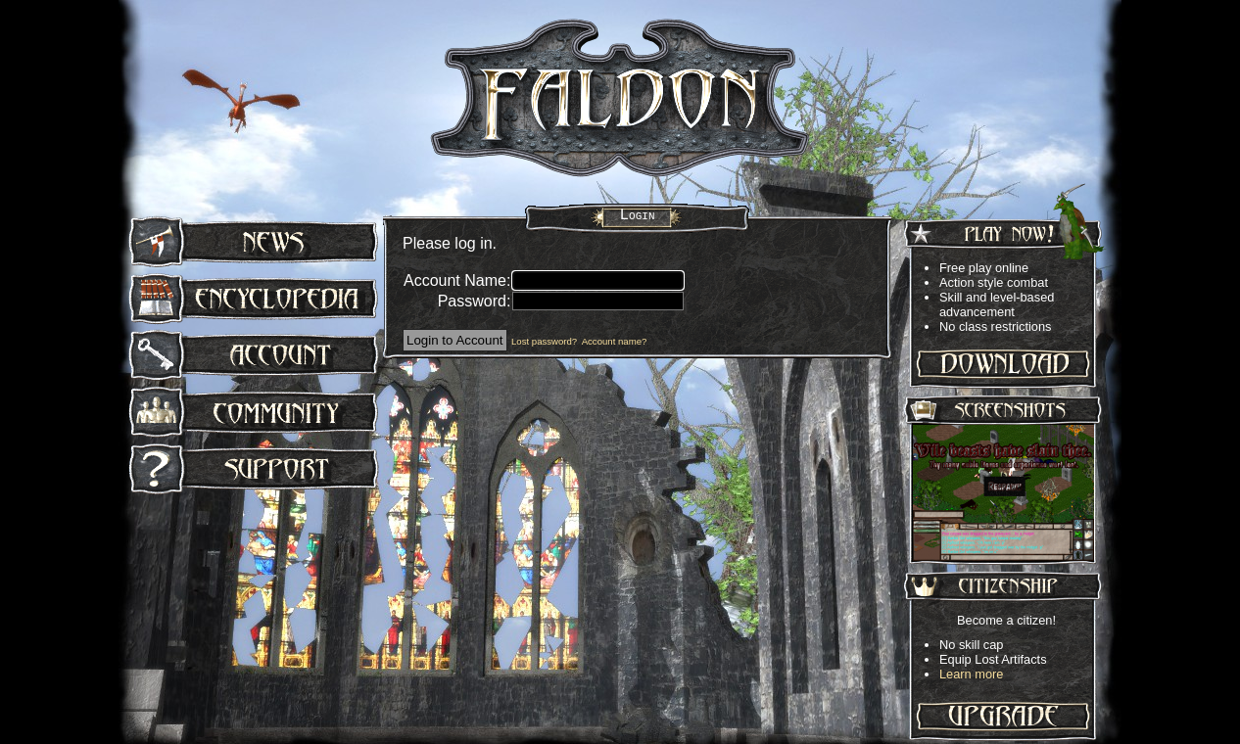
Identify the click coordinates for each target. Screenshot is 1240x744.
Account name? (614, 341)
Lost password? (544, 341)
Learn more (971, 674)
